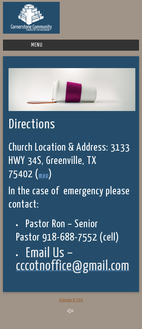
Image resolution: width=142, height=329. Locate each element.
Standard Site (71, 300)
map (44, 175)
